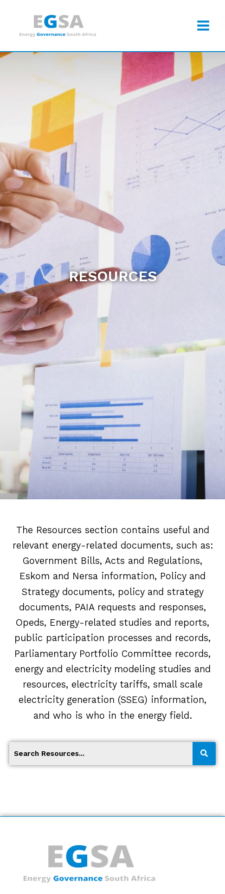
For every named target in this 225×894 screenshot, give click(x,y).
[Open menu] (203, 25)
